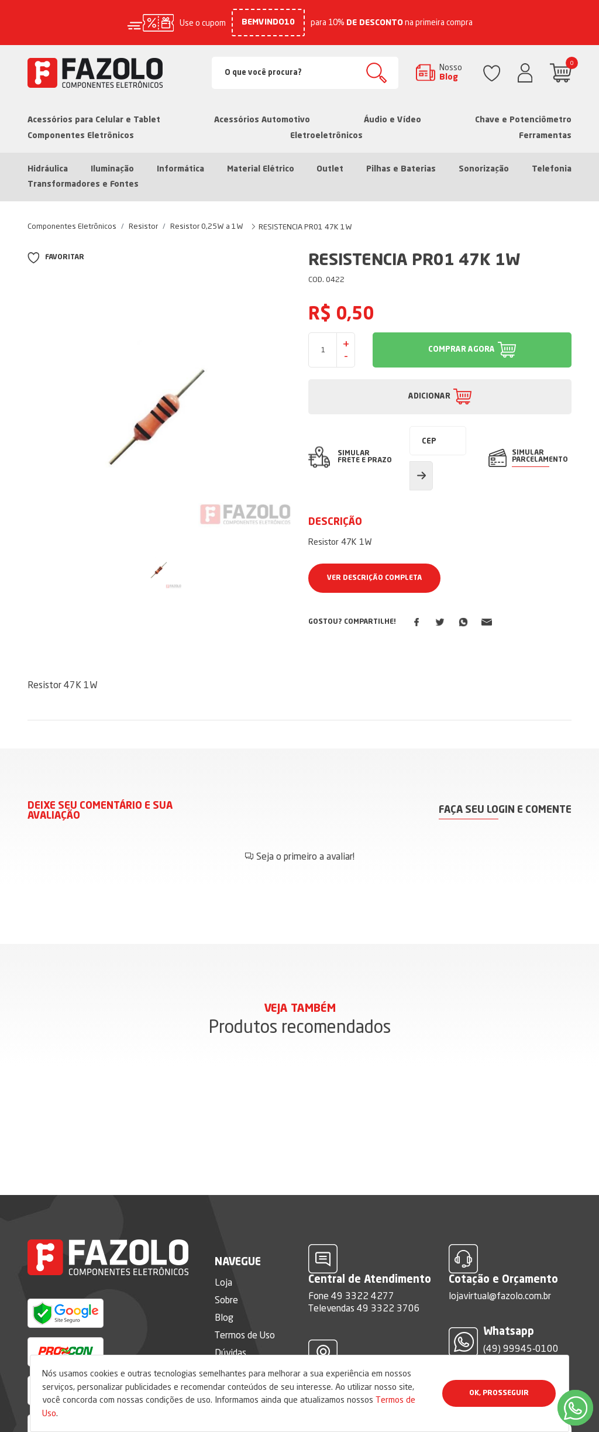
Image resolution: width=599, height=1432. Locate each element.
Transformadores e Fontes (83, 184)
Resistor (143, 226)
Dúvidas (230, 1352)
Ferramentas (545, 136)
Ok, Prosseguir (499, 1393)
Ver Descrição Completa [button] (374, 578)
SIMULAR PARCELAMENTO (540, 456)
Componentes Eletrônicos (80, 136)
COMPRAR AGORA (461, 349)
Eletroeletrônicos (326, 136)
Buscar (376, 73)
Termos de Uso (245, 1335)
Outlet (329, 169)
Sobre (226, 1299)
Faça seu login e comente (505, 810)
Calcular (421, 475)
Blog (224, 1317)
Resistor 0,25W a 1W (206, 226)
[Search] (305, 73)
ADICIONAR (429, 396)
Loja (223, 1282)
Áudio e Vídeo (392, 120)
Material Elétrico (260, 169)
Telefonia (552, 169)
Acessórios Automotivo (262, 120)
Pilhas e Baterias (401, 169)
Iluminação (112, 169)
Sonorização (484, 169)
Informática (180, 169)
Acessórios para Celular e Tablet (93, 120)
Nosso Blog (450, 72)
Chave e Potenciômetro (523, 120)
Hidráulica (47, 169)
